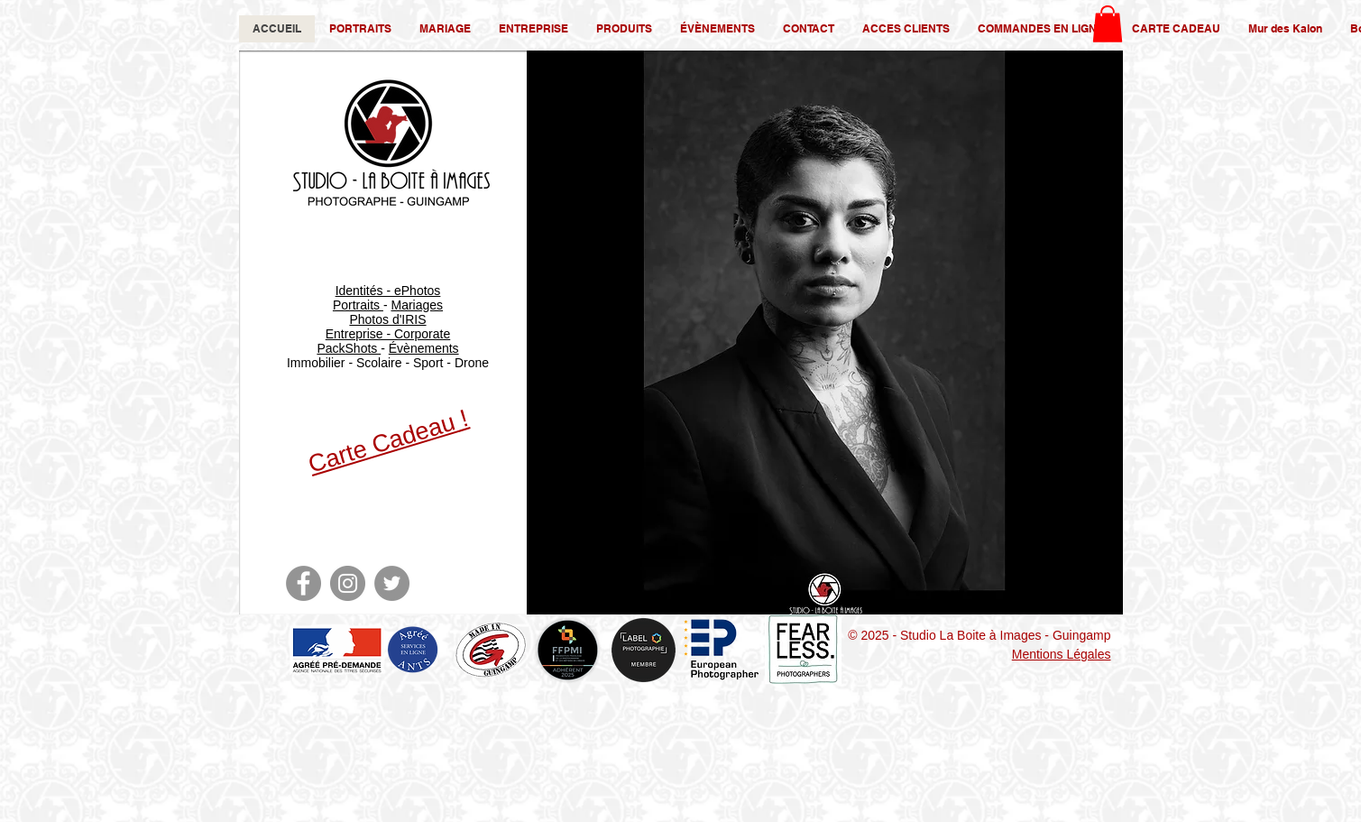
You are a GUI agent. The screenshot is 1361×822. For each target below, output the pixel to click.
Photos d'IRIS (387, 319)
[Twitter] (391, 583)
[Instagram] (347, 583)
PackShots (349, 348)
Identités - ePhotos (388, 290)
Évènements (424, 348)
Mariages (417, 305)
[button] (1107, 23)
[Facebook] (303, 583)
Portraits (358, 305)
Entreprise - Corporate (388, 334)
